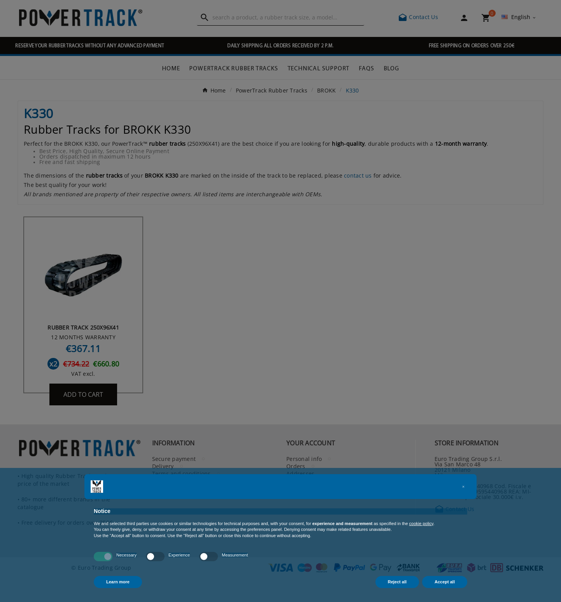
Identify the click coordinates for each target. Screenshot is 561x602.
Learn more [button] (118, 581)
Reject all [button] (397, 581)
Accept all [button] (445, 581)
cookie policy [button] (421, 523)
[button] (463, 486)
